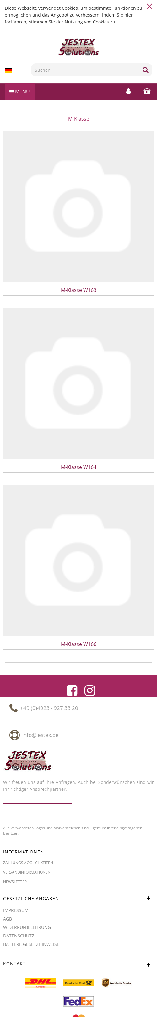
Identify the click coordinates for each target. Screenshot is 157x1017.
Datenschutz (18, 936)
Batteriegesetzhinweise (31, 944)
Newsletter (15, 881)
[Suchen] (85, 69)
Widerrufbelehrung (27, 927)
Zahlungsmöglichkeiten (28, 862)
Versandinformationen (27, 872)
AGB (7, 919)
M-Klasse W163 (78, 290)
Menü (19, 91)
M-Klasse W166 (78, 644)
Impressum (16, 910)
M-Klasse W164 (78, 467)
